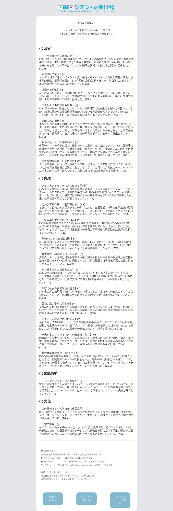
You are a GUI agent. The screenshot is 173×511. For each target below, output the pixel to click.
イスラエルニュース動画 (120, 500)
